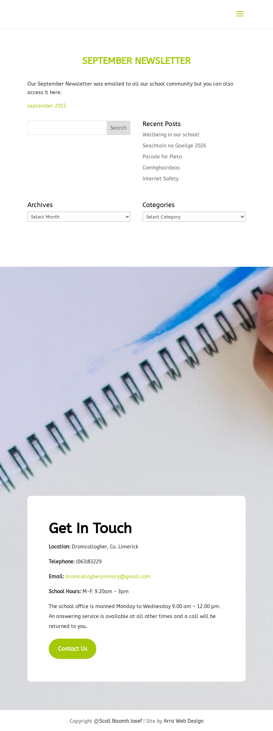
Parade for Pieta (162, 157)
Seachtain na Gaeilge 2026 (174, 146)
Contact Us (72, 648)
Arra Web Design (183, 721)
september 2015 (47, 106)
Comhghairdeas (161, 168)
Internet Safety (160, 179)
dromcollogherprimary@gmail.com (107, 577)
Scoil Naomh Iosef (120, 721)
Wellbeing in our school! (171, 135)
